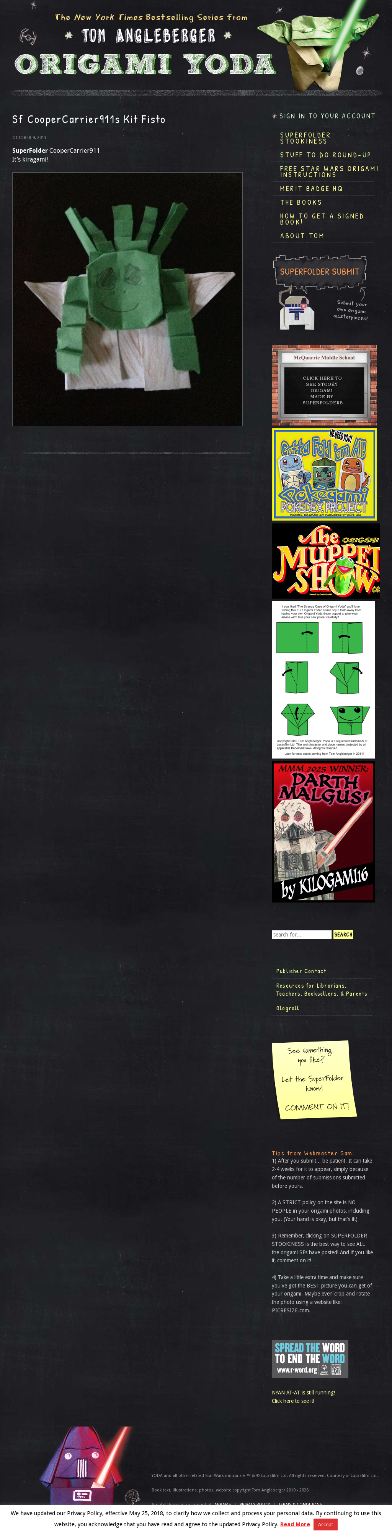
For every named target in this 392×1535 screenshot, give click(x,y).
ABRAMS (222, 1504)
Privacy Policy (255, 1504)
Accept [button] (325, 1524)
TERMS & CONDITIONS (300, 1504)
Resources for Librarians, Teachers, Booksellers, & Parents (322, 989)
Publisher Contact (301, 971)
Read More (295, 1524)
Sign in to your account (327, 116)
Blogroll (288, 1008)
